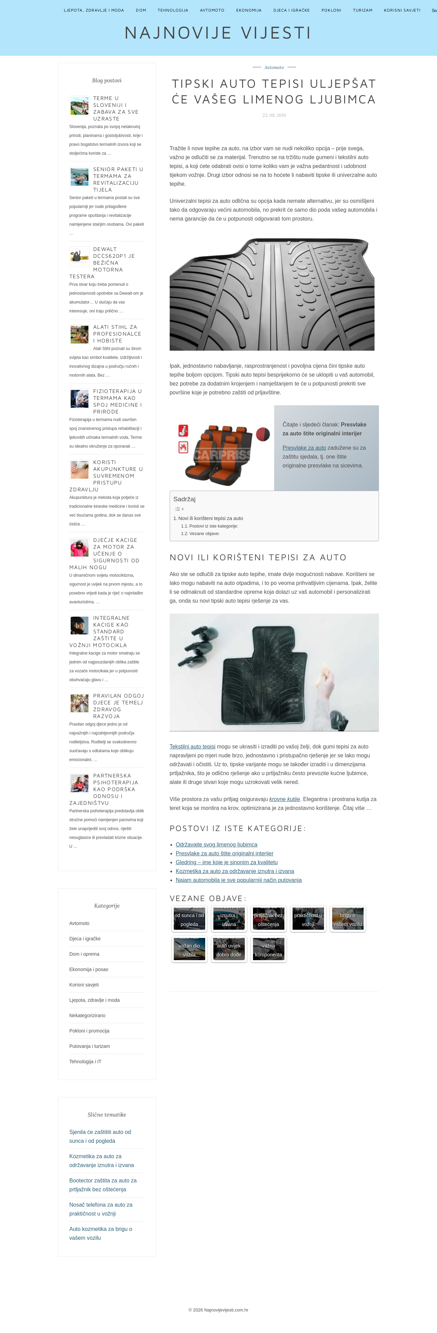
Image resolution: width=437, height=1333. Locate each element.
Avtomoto (212, 10)
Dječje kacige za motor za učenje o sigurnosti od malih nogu (104, 553)
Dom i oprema (84, 954)
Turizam (362, 10)
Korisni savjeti (402, 10)
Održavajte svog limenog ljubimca (216, 844)
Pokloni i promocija (89, 1031)
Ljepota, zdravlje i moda (94, 10)
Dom (141, 10)
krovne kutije (284, 799)
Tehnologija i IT (85, 1061)
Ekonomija (249, 10)
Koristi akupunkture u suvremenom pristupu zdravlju (106, 475)
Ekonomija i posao (88, 969)
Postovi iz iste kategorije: (213, 526)
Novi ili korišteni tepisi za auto (211, 518)
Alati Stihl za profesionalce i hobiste (117, 333)
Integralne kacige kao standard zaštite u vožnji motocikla (99, 631)
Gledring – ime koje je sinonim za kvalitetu (227, 862)
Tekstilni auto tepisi (192, 746)
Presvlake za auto (304, 448)
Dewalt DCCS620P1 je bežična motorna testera (102, 262)
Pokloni (331, 10)
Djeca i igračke (291, 10)
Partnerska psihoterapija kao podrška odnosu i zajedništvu (103, 789)
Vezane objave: (204, 533)
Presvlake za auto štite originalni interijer (224, 853)
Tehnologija (173, 10)
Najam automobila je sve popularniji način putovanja (239, 880)
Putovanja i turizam (89, 1046)
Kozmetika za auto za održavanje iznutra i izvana (235, 871)
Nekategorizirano (87, 1015)
